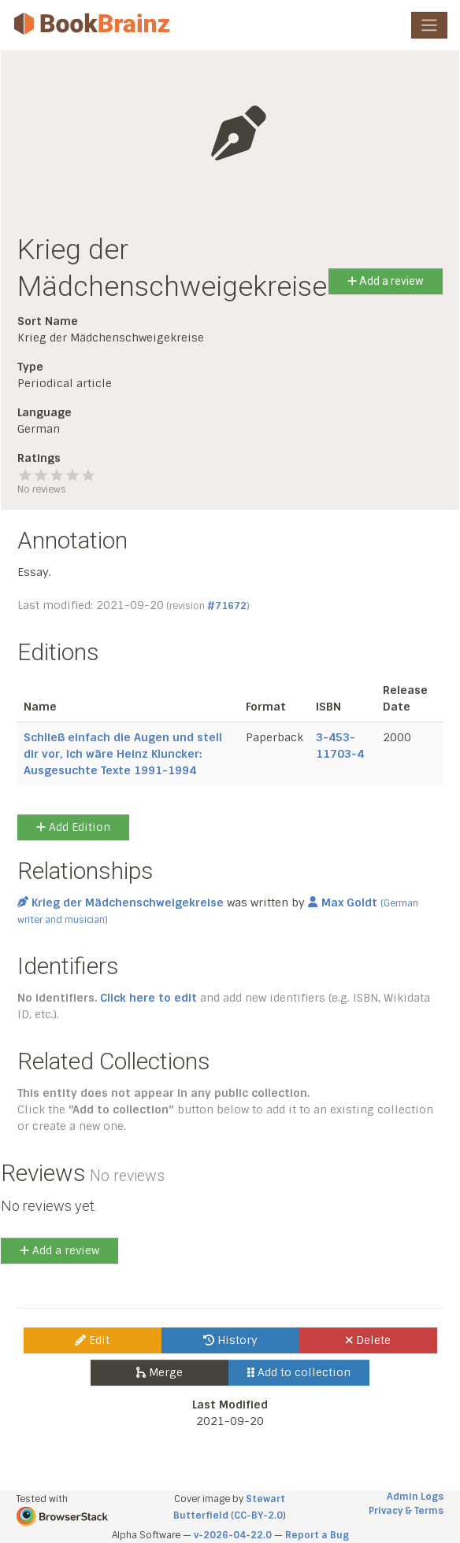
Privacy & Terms (406, 1510)
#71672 (227, 606)
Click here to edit (148, 998)
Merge (159, 1372)
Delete (368, 1340)
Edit (92, 1340)
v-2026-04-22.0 (233, 1535)
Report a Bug (317, 1535)
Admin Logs (415, 1496)
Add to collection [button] (299, 1372)
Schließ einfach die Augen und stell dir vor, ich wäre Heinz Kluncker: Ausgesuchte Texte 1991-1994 (123, 753)
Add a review (385, 281)
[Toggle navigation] (429, 25)
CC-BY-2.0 (258, 1515)
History (230, 1340)
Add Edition (73, 827)
